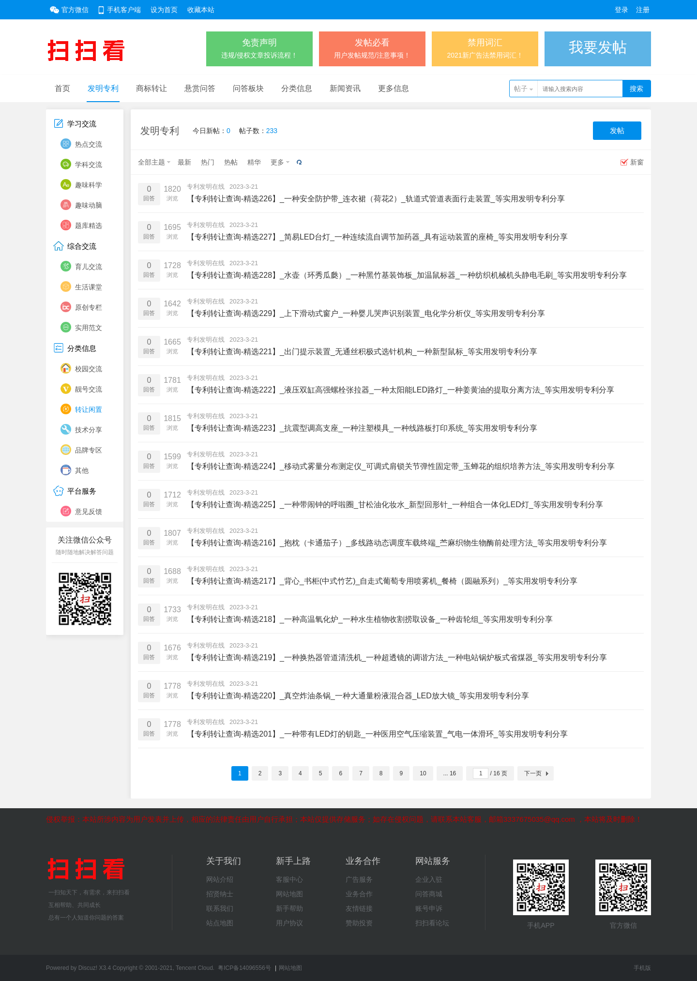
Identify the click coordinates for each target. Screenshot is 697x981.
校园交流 (88, 369)
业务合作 (359, 894)
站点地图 (219, 923)
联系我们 (219, 908)
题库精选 (88, 225)
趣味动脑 (88, 205)
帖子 (521, 88)
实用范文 (88, 328)
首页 (62, 88)
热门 (207, 162)
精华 (254, 162)
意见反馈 (88, 511)
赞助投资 (359, 923)
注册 (643, 10)
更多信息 (393, 88)
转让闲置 (88, 409)
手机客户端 (124, 10)
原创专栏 (88, 307)
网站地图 (289, 894)
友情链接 (359, 908)
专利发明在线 (206, 186)
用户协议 (289, 923)
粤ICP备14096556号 (244, 968)
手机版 (642, 968)
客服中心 (289, 879)
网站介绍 (219, 879)
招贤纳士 (219, 894)
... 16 (449, 773)
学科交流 (88, 164)
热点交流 (88, 144)
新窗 (637, 162)
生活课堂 (88, 287)
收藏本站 (200, 10)
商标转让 (151, 88)
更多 (277, 162)
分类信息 (296, 88)
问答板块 (248, 88)
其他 (82, 470)
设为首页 (164, 10)
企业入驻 (428, 879)
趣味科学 (88, 185)
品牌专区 (88, 450)
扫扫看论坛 (432, 923)
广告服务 (359, 879)
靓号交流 (88, 389)
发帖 (617, 130)
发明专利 (103, 88)
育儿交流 (88, 267)
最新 (184, 162)
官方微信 (75, 10)
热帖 (231, 162)
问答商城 (428, 894)
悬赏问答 (199, 88)
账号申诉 (428, 908)
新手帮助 (289, 908)
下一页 (533, 773)
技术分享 (88, 430)
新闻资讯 (345, 88)
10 (423, 773)
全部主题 (151, 162)
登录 (621, 10)
